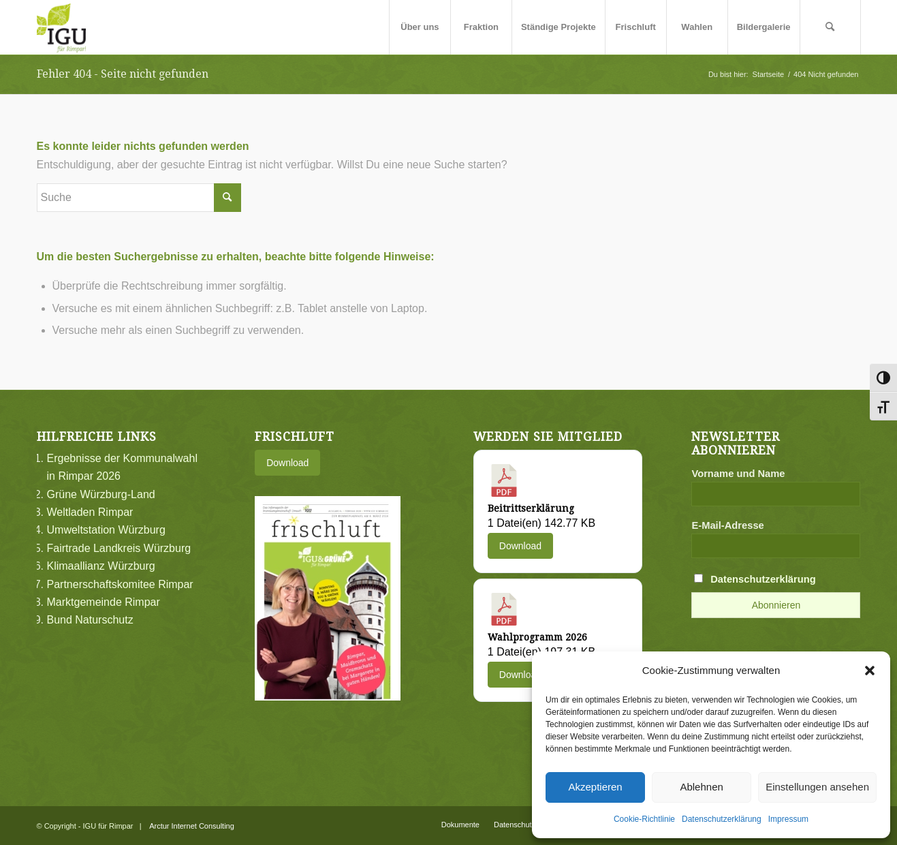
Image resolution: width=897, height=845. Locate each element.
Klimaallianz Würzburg (101, 566)
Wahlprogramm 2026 (537, 637)
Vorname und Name (738, 473)
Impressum (788, 819)
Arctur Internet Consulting (191, 826)
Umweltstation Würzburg (106, 530)
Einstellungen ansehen (817, 787)
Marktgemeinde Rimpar (103, 602)
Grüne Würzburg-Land (101, 494)
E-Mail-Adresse (727, 525)
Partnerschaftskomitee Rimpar (120, 584)
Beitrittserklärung (531, 508)
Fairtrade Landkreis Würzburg (119, 548)
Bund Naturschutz (90, 620)
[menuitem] (419, 27)
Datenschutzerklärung (721, 819)
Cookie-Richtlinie (644, 819)
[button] (870, 670)
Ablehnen (701, 787)
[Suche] (830, 27)
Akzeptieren (595, 787)
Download (287, 462)
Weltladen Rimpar (90, 512)
